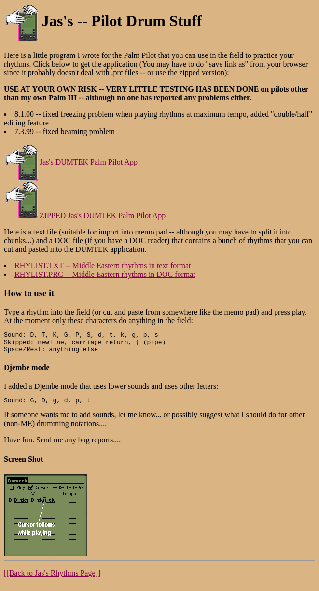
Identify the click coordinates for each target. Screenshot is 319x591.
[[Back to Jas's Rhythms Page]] (52, 579)
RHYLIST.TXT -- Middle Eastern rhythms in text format (102, 265)
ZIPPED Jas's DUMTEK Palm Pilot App (85, 215)
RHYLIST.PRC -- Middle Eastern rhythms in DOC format (104, 274)
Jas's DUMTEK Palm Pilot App (71, 162)
